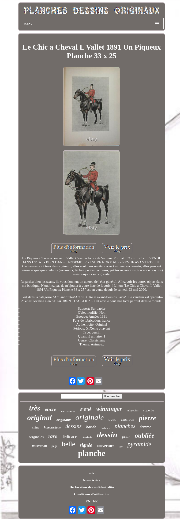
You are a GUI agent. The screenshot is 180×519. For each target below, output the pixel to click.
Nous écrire (91, 480)
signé (86, 409)
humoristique (52, 427)
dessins (73, 426)
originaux (63, 420)
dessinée (87, 437)
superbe (148, 410)
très (34, 408)
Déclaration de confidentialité (91, 487)
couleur (127, 419)
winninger (109, 408)
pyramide (139, 444)
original (39, 417)
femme (145, 427)
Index (91, 473)
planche (91, 453)
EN (88, 501)
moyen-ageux (68, 411)
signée (86, 445)
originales (36, 437)
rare (52, 436)
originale (89, 417)
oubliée (144, 435)
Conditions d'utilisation (91, 494)
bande (91, 427)
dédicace (69, 436)
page (54, 446)
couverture (105, 446)
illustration (39, 446)
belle (68, 444)
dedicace (105, 428)
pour (126, 436)
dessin (107, 434)
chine (35, 427)
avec (112, 419)
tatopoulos (133, 410)
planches (125, 426)
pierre (147, 418)
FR (95, 501)
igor (121, 446)
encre (50, 409)
